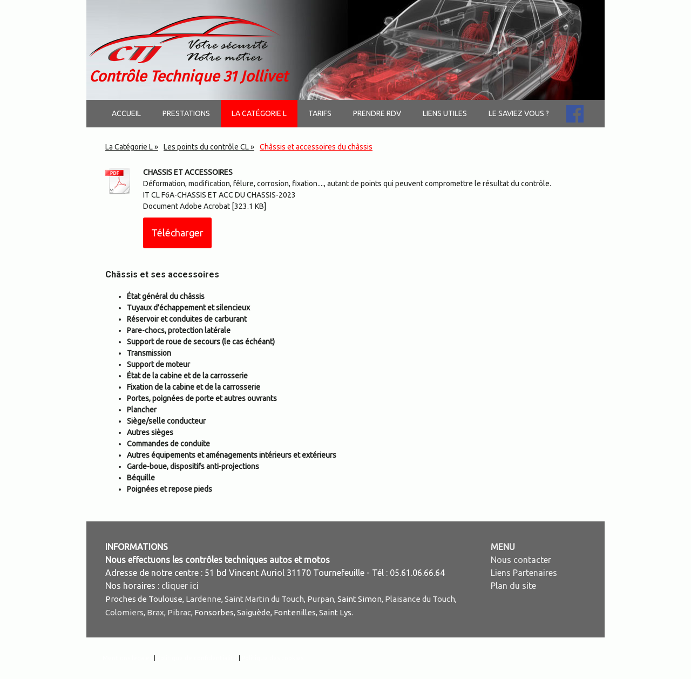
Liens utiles (445, 113)
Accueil (126, 113)
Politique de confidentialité (197, 658)
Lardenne (203, 598)
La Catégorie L (259, 113)
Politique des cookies (272, 658)
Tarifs (319, 113)
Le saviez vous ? (519, 113)
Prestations (186, 113)
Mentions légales (127, 658)
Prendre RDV (377, 113)
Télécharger (177, 232)
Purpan (320, 598)
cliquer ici (180, 585)
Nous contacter (521, 560)
